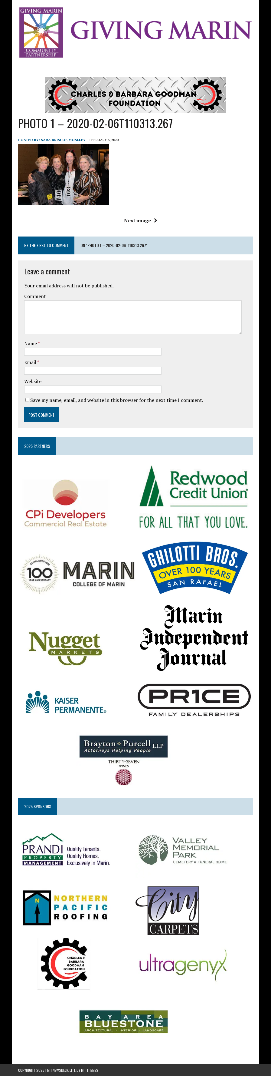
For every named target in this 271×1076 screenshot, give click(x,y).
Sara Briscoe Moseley (63, 139)
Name (31, 343)
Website (32, 381)
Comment (35, 296)
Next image (140, 220)
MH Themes (89, 1070)
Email (30, 362)
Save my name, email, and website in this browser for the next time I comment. (116, 400)
